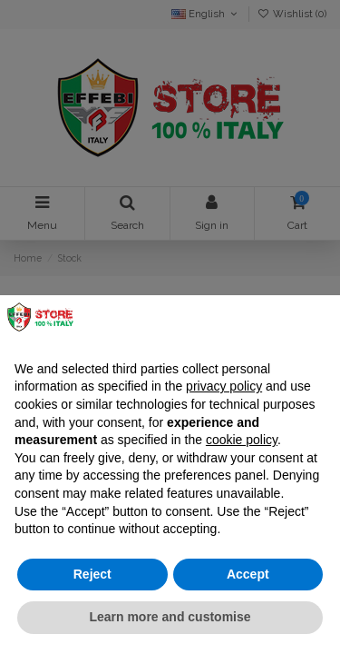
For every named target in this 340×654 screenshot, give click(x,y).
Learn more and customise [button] (169, 616)
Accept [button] (248, 574)
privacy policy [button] (224, 386)
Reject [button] (92, 574)
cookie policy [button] (241, 439)
